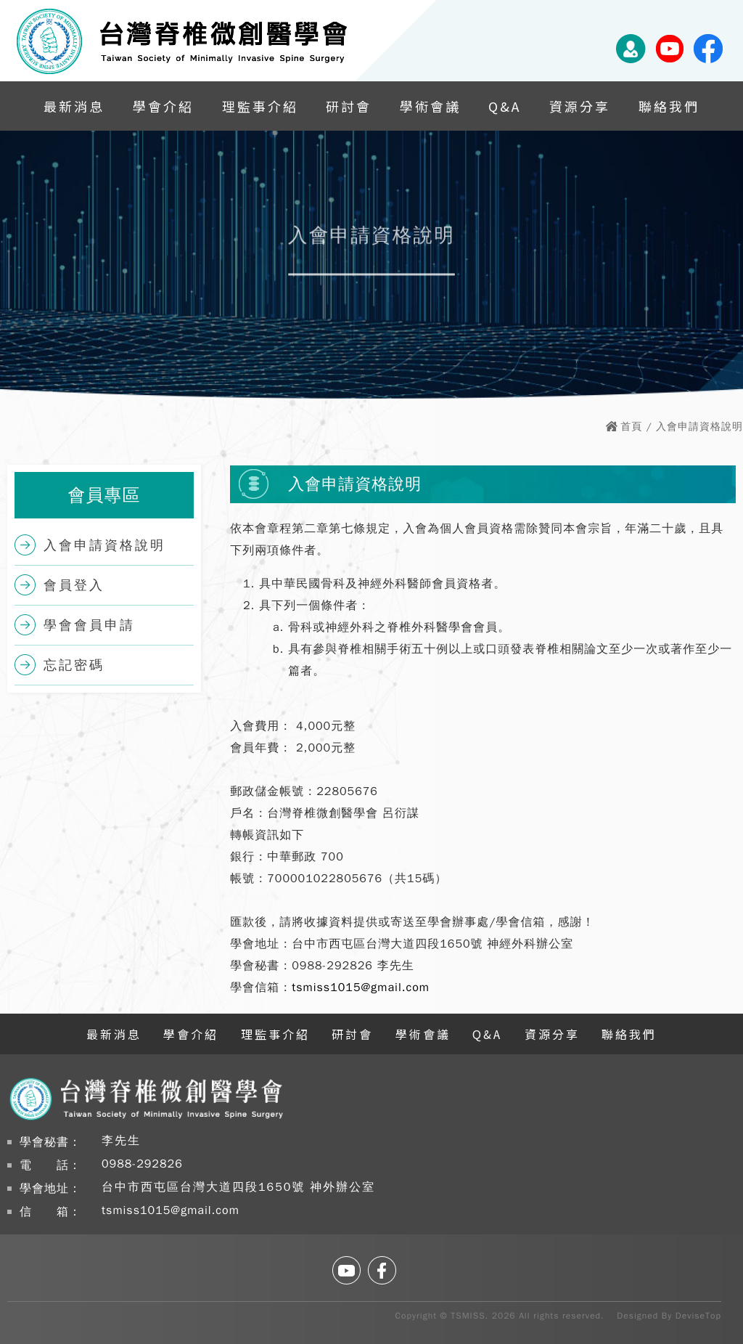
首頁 (631, 426)
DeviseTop (698, 1315)
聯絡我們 (669, 106)
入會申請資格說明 (104, 545)
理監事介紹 (260, 106)
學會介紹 (163, 106)
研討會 (349, 106)
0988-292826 (142, 1164)
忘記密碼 (74, 665)
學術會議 (430, 106)
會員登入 (74, 585)
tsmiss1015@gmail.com (361, 987)
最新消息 (74, 106)
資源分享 (579, 106)
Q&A (504, 106)
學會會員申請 (89, 625)
